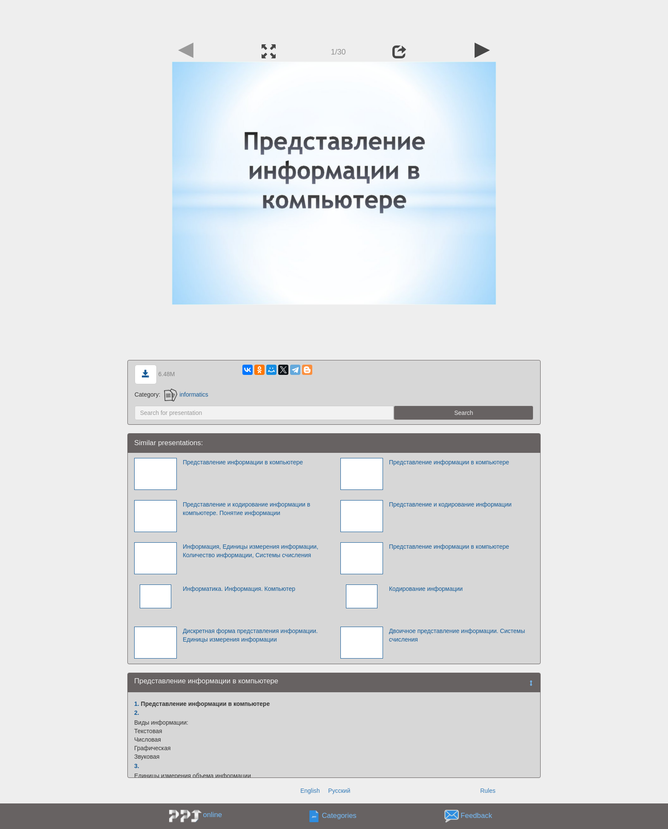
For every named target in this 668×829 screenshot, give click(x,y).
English (310, 790)
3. (136, 766)
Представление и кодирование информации (450, 504)
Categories (339, 816)
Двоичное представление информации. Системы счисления (457, 635)
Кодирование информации (426, 588)
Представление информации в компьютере (243, 462)
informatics (186, 394)
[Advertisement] (334, 19)
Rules (487, 790)
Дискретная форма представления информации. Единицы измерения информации (250, 635)
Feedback (476, 816)
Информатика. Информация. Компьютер (239, 588)
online (212, 815)
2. (136, 712)
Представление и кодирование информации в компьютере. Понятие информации (246, 508)
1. (136, 703)
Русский (339, 790)
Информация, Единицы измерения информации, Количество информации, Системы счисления (250, 550)
